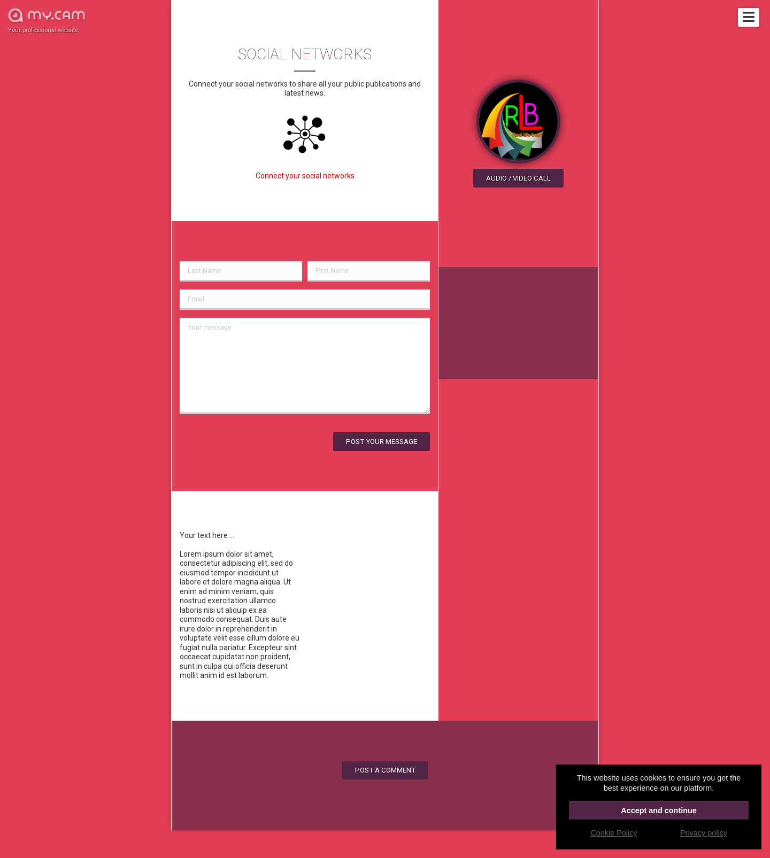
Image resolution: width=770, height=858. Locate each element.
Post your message (381, 442)
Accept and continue (659, 810)
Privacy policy (703, 833)
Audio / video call (518, 178)
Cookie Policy (613, 833)
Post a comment (385, 770)
